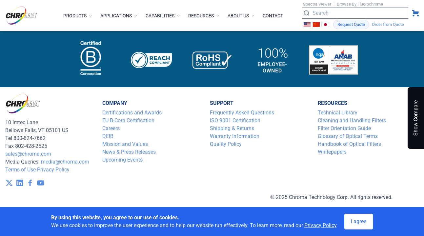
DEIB (107, 136)
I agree (358, 221)
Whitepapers (332, 152)
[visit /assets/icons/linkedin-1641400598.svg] (20, 183)
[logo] (21, 16)
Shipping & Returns (232, 128)
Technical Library (337, 112)
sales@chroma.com (28, 154)
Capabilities (163, 15)
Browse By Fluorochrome (360, 4)
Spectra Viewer (317, 4)
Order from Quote (388, 24)
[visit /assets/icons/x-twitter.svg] (9, 183)
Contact (273, 15)
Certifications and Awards (132, 112)
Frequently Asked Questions (242, 112)
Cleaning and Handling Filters (352, 120)
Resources (204, 15)
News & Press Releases (129, 152)
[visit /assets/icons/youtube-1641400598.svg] (41, 183)
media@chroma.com (65, 162)
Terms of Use (20, 170)
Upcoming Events (122, 160)
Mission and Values (125, 144)
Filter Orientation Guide (344, 128)
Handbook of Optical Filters (349, 144)
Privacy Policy (53, 170)
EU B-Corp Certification (128, 120)
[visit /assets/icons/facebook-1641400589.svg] (30, 183)
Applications (119, 15)
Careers (111, 128)
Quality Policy (226, 144)
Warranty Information (234, 136)
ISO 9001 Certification (235, 120)
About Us (241, 15)
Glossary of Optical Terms (348, 136)
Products (77, 15)
